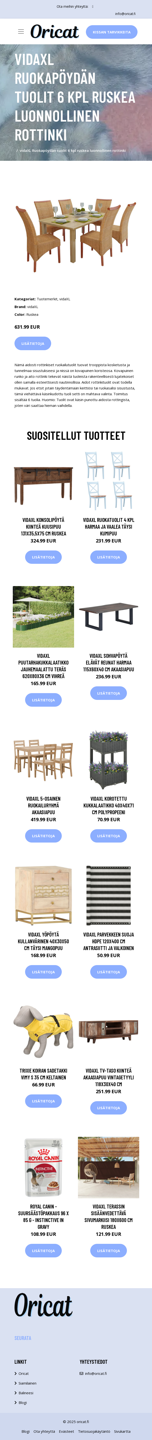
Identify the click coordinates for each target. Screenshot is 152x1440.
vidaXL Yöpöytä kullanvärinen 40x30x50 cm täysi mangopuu (43, 941)
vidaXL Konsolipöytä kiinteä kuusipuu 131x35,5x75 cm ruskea (43, 526)
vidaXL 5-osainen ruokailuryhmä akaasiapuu (43, 805)
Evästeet (66, 1431)
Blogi (23, 1402)
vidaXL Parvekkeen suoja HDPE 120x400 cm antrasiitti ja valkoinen (108, 941)
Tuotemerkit (47, 298)
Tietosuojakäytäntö (94, 1431)
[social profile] (92, 6)
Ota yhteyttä (44, 1431)
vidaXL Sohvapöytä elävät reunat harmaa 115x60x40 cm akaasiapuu (108, 662)
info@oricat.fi (125, 13)
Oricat (24, 1373)
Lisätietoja (32, 343)
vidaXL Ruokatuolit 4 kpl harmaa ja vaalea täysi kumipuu (108, 526)
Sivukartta (122, 1431)
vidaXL (64, 298)
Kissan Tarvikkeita (112, 32)
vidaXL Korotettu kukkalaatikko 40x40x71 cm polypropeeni (108, 805)
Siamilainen (27, 1383)
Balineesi (26, 1392)
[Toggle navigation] (21, 31)
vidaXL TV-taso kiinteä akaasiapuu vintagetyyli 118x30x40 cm (108, 1077)
